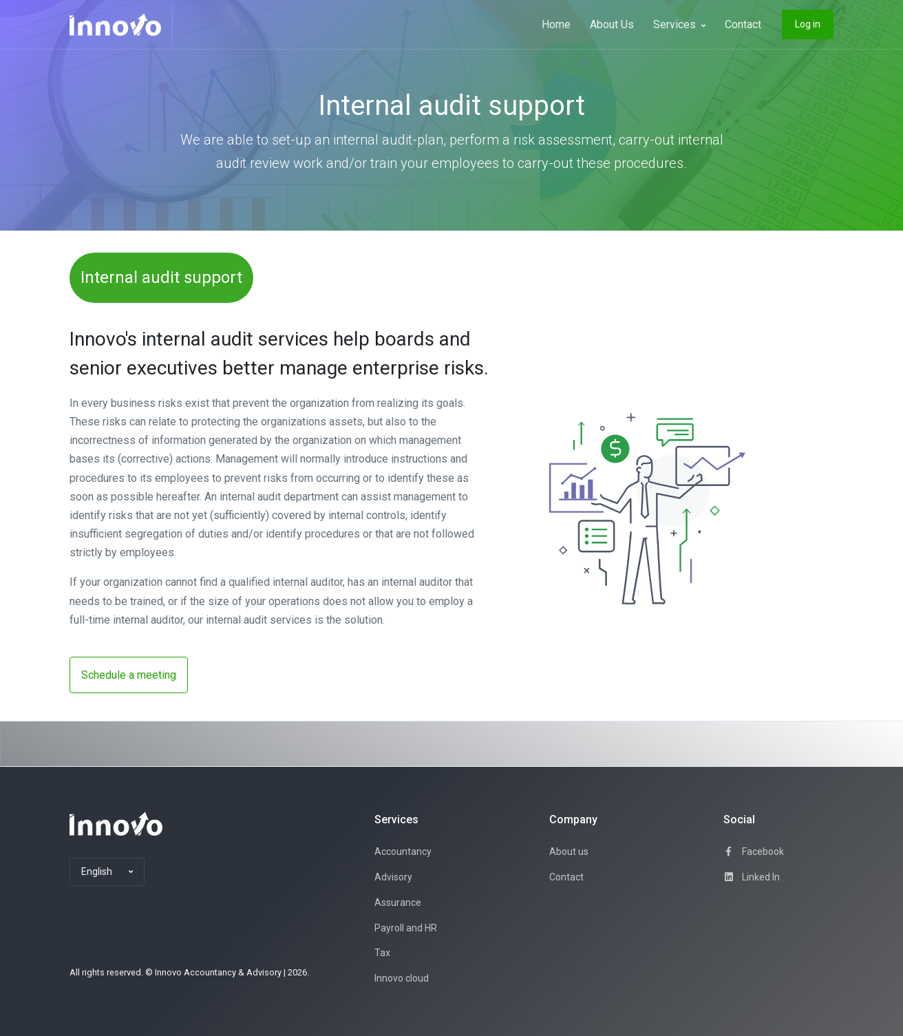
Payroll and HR (405, 927)
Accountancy (403, 851)
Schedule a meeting (128, 674)
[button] (107, 872)
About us (568, 851)
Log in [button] (807, 24)
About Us (612, 24)
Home (556, 24)
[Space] (116, 823)
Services (679, 24)
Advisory (393, 876)
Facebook (753, 851)
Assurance (397, 902)
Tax (382, 952)
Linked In (751, 876)
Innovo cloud (401, 978)
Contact (743, 24)
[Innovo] (121, 24)
